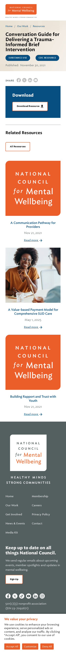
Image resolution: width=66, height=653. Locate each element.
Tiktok (21, 596)
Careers (37, 505)
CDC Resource (47, 57)
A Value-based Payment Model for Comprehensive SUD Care (33, 315)
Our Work (22, 26)
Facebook (8, 596)
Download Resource (28, 106)
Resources (39, 26)
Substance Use (18, 57)
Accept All (12, 646)
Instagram (42, 596)
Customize (30, 646)
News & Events (15, 523)
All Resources (18, 146)
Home (8, 26)
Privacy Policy (41, 514)
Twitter (14, 596)
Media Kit (11, 532)
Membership (40, 496)
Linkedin (35, 596)
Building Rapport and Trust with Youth (33, 402)
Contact (37, 523)
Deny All (47, 646)
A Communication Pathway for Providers (33, 228)
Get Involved (13, 514)
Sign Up (14, 579)
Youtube (28, 596)
